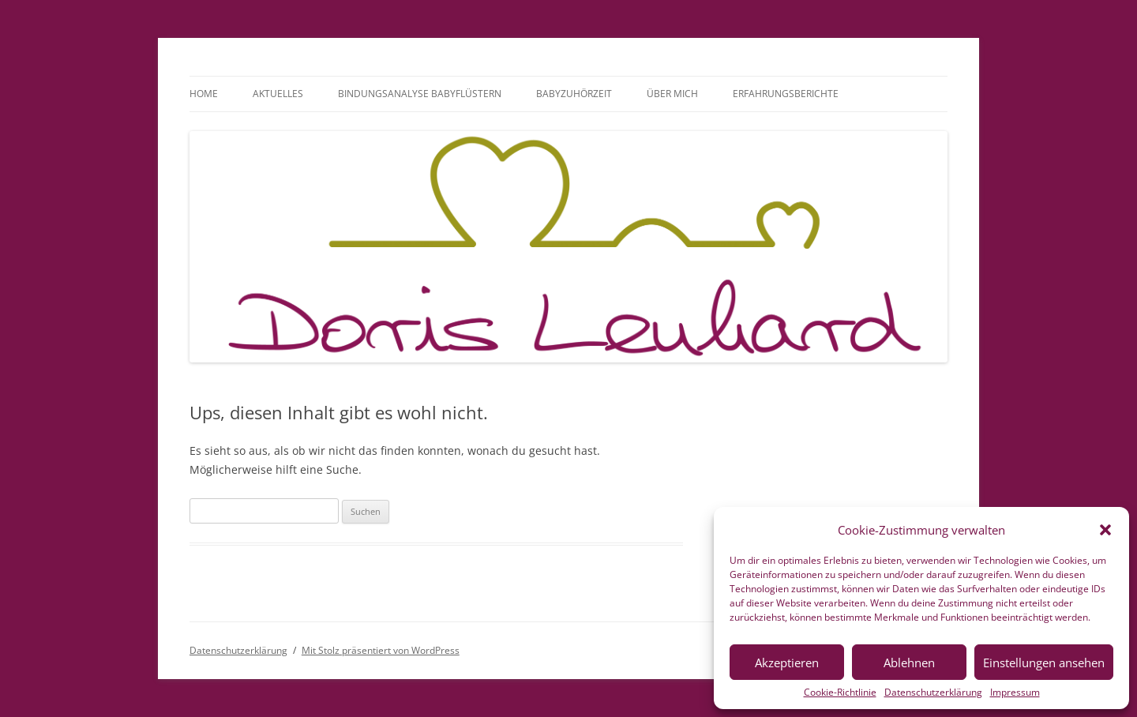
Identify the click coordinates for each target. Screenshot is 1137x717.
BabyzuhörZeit (574, 93)
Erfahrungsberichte (786, 93)
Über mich (672, 93)
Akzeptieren (787, 662)
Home (204, 93)
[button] (1105, 530)
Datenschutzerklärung (933, 692)
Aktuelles (278, 93)
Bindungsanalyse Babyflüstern (419, 93)
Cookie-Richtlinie (840, 692)
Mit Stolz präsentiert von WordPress (381, 650)
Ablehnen (909, 662)
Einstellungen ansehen (1044, 662)
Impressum (1015, 692)
